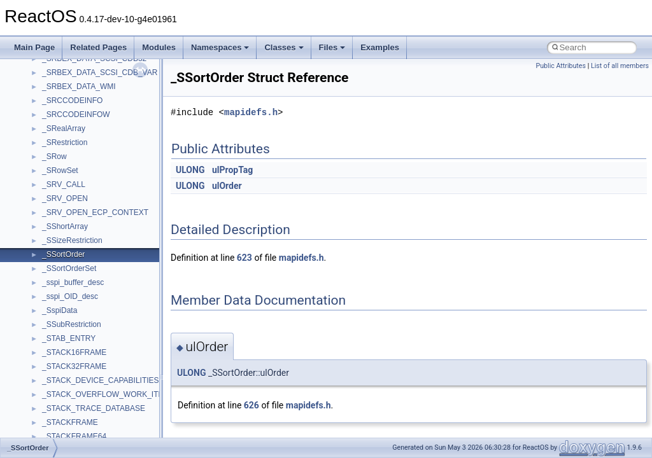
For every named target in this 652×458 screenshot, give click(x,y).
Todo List (37, 161)
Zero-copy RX (45, 63)
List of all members (620, 66)
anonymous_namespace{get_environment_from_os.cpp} (138, 371)
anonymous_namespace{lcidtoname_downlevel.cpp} (131, 413)
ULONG (190, 170)
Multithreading (45, 91)
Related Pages (98, 47)
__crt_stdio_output (73, 259)
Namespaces (220, 47)
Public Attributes (560, 66)
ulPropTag (232, 170)
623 (244, 258)
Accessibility (62, 287)
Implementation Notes (59, 119)
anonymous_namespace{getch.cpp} (103, 385)
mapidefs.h (251, 112)
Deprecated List (48, 175)
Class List (48, 231)
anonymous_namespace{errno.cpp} (102, 357)
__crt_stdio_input (71, 245)
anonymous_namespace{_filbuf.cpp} (103, 301)
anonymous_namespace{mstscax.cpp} (107, 427)
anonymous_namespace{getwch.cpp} (105, 399)
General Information (55, 147)
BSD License (44, 133)
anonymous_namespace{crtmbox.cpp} (107, 343)
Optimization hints (52, 105)
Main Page (34, 47)
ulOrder (227, 186)
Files (332, 47)
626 (251, 405)
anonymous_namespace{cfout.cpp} (101, 329)
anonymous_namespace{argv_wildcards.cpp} (118, 315)
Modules (159, 47)
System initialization (55, 77)
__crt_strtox (62, 273)
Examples (379, 47)
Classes (283, 47)
